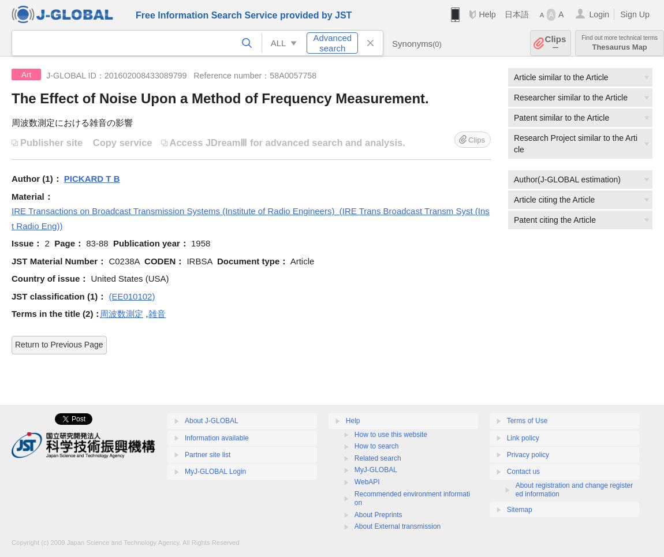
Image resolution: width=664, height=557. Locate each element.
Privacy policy (528, 455)
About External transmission (398, 526)
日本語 (517, 14)
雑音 (157, 314)
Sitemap (519, 510)
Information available (217, 438)
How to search (377, 446)
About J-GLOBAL (211, 421)
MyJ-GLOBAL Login (215, 472)
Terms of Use (527, 421)
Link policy (523, 438)
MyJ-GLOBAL (376, 470)
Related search (378, 458)
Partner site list (207, 455)
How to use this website (391, 435)
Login (599, 14)
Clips (555, 43)
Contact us (523, 472)
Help (487, 14)
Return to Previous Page (59, 344)
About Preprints (378, 515)
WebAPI (367, 482)
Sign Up (635, 14)
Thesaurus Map (619, 43)
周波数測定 (121, 314)
